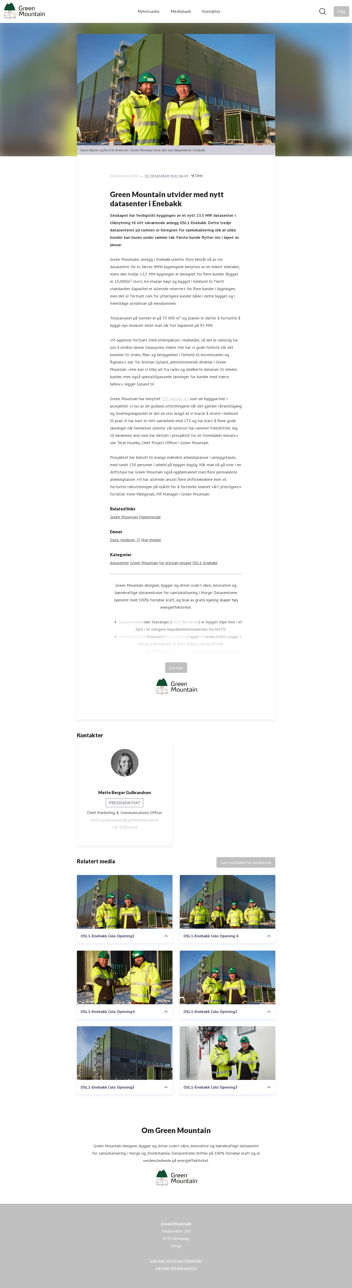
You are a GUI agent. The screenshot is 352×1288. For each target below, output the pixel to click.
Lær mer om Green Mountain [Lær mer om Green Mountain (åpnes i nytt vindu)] (176, 1260)
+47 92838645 (125, 827)
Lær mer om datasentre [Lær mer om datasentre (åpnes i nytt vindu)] (176, 1267)
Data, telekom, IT (125, 539)
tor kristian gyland (175, 562)
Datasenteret (130, 622)
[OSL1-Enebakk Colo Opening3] (227, 1053)
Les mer (176, 667)
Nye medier (151, 539)
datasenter (119, 562)
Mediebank (181, 11)
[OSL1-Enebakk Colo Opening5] (124, 1053)
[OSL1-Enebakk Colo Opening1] (124, 902)
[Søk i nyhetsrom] (322, 11)
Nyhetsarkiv (149, 11)
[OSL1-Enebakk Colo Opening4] (124, 977)
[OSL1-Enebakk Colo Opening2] (227, 977)
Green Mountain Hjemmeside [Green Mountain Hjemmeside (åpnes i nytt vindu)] (135, 517)
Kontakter (211, 11)
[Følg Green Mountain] (341, 11)
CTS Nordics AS (175, 398)
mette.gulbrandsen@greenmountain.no (124, 820)
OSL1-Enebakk (204, 562)
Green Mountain (144, 562)
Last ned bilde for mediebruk (245, 862)
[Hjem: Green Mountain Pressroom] (24, 11)
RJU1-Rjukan (175, 636)
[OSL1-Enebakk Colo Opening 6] (227, 902)
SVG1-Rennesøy (185, 622)
